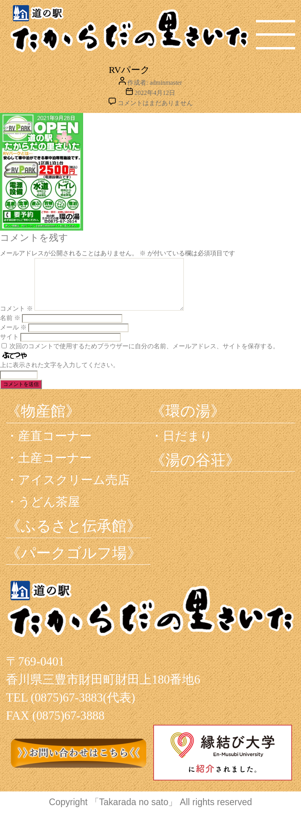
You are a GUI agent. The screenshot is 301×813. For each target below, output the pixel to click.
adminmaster (166, 82)
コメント (16, 308)
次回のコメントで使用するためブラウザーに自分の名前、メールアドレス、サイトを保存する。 (144, 346)
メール (13, 327)
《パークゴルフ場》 (74, 553)
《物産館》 (43, 411)
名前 (10, 318)
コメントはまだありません (155, 103)
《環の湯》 (187, 411)
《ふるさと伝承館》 (73, 526)
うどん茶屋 (49, 502)
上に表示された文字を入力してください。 (59, 365)
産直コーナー (55, 436)
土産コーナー (55, 458)
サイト (9, 336)
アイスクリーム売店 (74, 480)
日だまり (187, 436)
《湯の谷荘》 (195, 460)
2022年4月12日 (154, 92)
